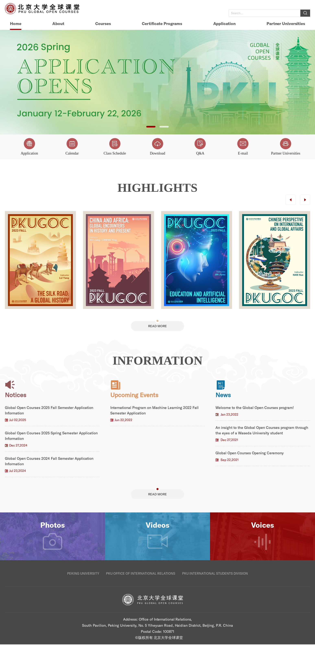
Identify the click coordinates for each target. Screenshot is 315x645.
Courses (103, 23)
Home (15, 23)
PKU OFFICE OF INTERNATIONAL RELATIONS (140, 574)
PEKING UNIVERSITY (83, 574)
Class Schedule (115, 146)
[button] (150, 126)
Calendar (72, 146)
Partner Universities (286, 23)
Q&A (200, 146)
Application (224, 23)
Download (157, 146)
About (58, 23)
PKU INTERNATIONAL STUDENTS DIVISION (215, 574)
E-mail (242, 146)
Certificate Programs (162, 23)
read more (157, 326)
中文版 (305, 5)
